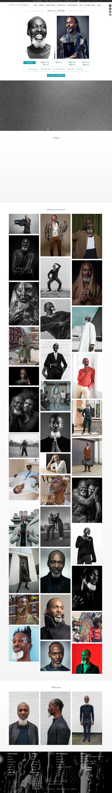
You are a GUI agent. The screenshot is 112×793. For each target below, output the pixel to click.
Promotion (59, 759)
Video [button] (63, 75)
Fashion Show (36, 772)
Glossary (73, 789)
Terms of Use (61, 789)
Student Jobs (60, 764)
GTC (43, 789)
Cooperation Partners (63, 767)
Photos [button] (50, 75)
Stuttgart (10, 772)
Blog (81, 5)
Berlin (9, 756)
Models (41, 5)
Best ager (35, 761)
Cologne (10, 764)
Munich (9, 767)
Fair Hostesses (61, 754)
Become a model (90, 5)
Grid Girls (59, 756)
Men (33, 759)
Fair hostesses (72, 5)
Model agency (51, 5)
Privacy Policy (50, 789)
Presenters (61, 5)
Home (35, 5)
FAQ (67, 789)
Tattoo (34, 767)
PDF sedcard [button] (30, 63)
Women (34, 756)
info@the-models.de (90, 761)
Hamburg (10, 759)
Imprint (38, 789)
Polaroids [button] (56, 75)
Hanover (10, 769)
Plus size (35, 764)
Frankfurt (11, 775)
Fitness (34, 769)
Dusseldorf (11, 761)
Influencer (35, 775)
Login (99, 5)
